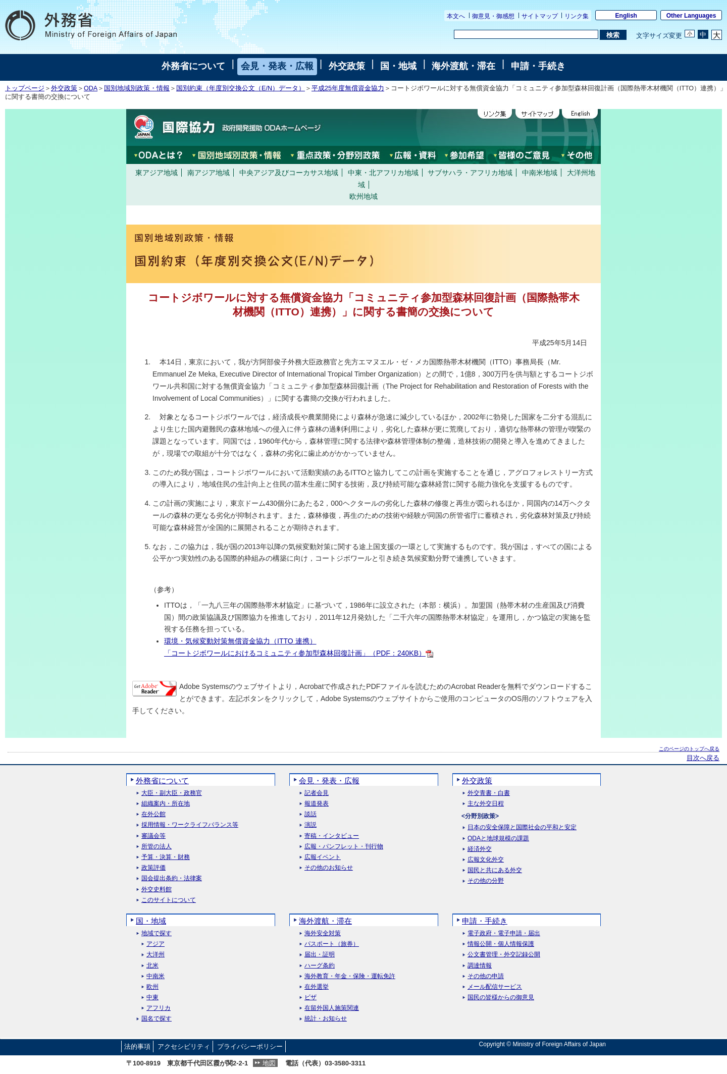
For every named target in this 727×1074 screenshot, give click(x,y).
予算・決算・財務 (165, 857)
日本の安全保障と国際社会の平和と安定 (522, 827)
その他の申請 (486, 976)
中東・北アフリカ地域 (383, 173)
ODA (90, 88)
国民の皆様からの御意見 (501, 997)
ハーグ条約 (319, 965)
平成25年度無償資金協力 (347, 88)
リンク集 (576, 16)
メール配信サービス (495, 987)
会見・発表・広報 (277, 66)
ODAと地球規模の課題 (498, 838)
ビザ (310, 997)
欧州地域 (363, 196)
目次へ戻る (703, 758)
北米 (152, 965)
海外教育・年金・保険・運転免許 (349, 976)
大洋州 (155, 954)
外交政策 (347, 66)
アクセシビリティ (184, 1046)
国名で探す (156, 1018)
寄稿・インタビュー (331, 836)
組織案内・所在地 (165, 803)
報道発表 (316, 803)
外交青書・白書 (489, 793)
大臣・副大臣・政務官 (171, 793)
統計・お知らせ (325, 1018)
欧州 (152, 987)
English (626, 15)
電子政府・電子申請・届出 (504, 933)
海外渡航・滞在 (463, 66)
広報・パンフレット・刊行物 (343, 846)
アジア (155, 944)
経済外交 (480, 849)
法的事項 (137, 1046)
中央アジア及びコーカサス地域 (288, 173)
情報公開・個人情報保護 (501, 944)
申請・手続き (538, 66)
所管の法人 (156, 846)
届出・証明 (319, 954)
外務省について (193, 66)
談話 (310, 814)
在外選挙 (316, 987)
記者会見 (316, 793)
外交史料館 (156, 889)
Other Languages (691, 15)
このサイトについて (168, 900)
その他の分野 (486, 881)
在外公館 (153, 814)
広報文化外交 (486, 859)
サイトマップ (540, 16)
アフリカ (158, 1008)
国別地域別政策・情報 (137, 88)
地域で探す (156, 933)
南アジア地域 (208, 173)
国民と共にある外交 (495, 870)
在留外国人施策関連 (331, 1008)
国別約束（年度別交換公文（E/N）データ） (240, 88)
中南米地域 (539, 173)
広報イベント (322, 857)
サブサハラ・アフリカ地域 (470, 173)
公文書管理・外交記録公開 (504, 954)
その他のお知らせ (328, 868)
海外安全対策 (322, 933)
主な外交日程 (486, 803)
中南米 (155, 976)
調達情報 (480, 965)
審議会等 (153, 836)
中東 (152, 997)
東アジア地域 (156, 173)
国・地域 (398, 66)
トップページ (24, 88)
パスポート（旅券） (331, 944)
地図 (269, 1063)
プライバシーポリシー (250, 1046)
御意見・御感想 (493, 16)
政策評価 (153, 868)
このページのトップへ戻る (689, 748)
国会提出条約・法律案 (171, 878)
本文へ (456, 16)
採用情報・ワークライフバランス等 (189, 825)
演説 (310, 825)
